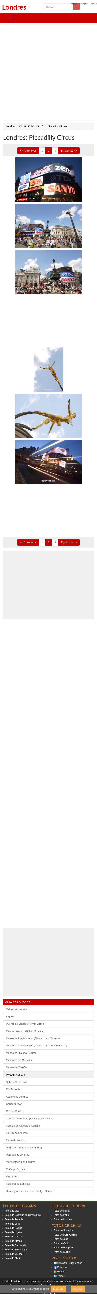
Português (83, 3)
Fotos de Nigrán (13, 1232)
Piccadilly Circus (15, 1074)
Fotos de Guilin (61, 1243)
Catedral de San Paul (18, 1183)
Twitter (60, 1276)
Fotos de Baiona (13, 1228)
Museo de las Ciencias (19, 1060)
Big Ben (10, 1016)
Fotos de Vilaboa (14, 1254)
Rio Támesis (13, 1089)
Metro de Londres (16, 1140)
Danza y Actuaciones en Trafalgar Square (29, 1191)
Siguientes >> (69, 150)
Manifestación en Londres (20, 1162)
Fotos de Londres (63, 1219)
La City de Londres (17, 1132)
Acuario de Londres (17, 1096)
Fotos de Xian (61, 1239)
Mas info (58, 1288)
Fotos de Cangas (14, 1236)
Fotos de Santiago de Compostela (23, 1215)
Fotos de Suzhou (62, 1252)
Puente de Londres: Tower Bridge (25, 1023)
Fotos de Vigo (12, 1210)
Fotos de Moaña (13, 1241)
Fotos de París (61, 1215)
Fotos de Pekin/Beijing (65, 1234)
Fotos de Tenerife (14, 1219)
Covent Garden (14, 1111)
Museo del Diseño (16, 1067)
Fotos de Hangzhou (64, 1247)
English (74, 3)
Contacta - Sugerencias (69, 1263)
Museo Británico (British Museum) (25, 1031)
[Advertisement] (47, 73)
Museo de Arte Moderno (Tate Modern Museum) (33, 1038)
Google (61, 1271)
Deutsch (93, 3)
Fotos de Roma (62, 1210)
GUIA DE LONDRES (17, 1002)
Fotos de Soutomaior (16, 1249)
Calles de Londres (16, 1009)
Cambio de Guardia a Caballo (23, 1125)
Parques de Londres (17, 1154)
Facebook (62, 1267)
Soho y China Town (17, 1082)
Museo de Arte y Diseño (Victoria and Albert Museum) (36, 1045)
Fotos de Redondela (15, 1245)
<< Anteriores (28, 150)
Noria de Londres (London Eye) (24, 1147)
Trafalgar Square (15, 1169)
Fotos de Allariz (13, 1258)
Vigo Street (12, 1176)
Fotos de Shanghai (63, 1230)
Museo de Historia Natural (21, 1052)
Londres (14, 7)
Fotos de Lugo (12, 1223)
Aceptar (78, 1288)
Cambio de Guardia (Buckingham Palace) (29, 1118)
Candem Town (14, 1103)
